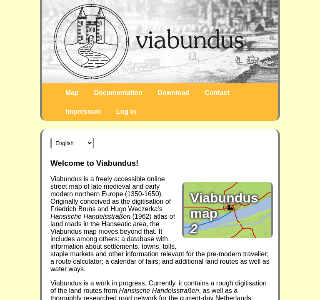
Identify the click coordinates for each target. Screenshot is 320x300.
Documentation (118, 92)
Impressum (83, 111)
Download (173, 92)
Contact (217, 92)
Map (72, 92)
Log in (126, 111)
